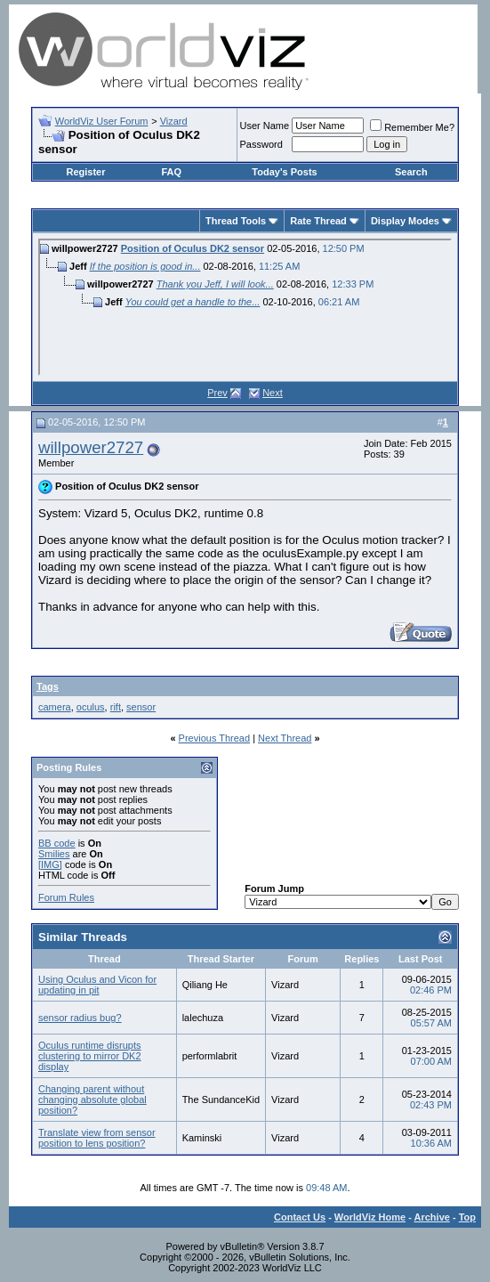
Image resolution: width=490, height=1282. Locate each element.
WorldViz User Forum (102, 121)
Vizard (174, 121)
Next (272, 392)
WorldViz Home (370, 1217)
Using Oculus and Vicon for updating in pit (97, 984)
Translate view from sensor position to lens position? (97, 1137)
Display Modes (405, 220)
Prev (217, 392)
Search (411, 171)
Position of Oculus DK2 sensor (192, 248)
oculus (90, 707)
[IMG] (50, 864)
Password (261, 144)
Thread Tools (235, 220)
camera (54, 707)
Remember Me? (412, 127)
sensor (141, 707)
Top (467, 1217)
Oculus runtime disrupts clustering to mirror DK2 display (89, 1056)
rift (115, 707)
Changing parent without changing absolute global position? (92, 1099)
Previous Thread (215, 738)
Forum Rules (66, 897)
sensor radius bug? (80, 1017)
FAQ (171, 171)
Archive (432, 1217)
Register (85, 171)
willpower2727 (90, 447)
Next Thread (284, 738)
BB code (57, 843)
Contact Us (299, 1217)
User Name (265, 125)
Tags (47, 686)
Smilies (53, 853)
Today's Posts (284, 171)
